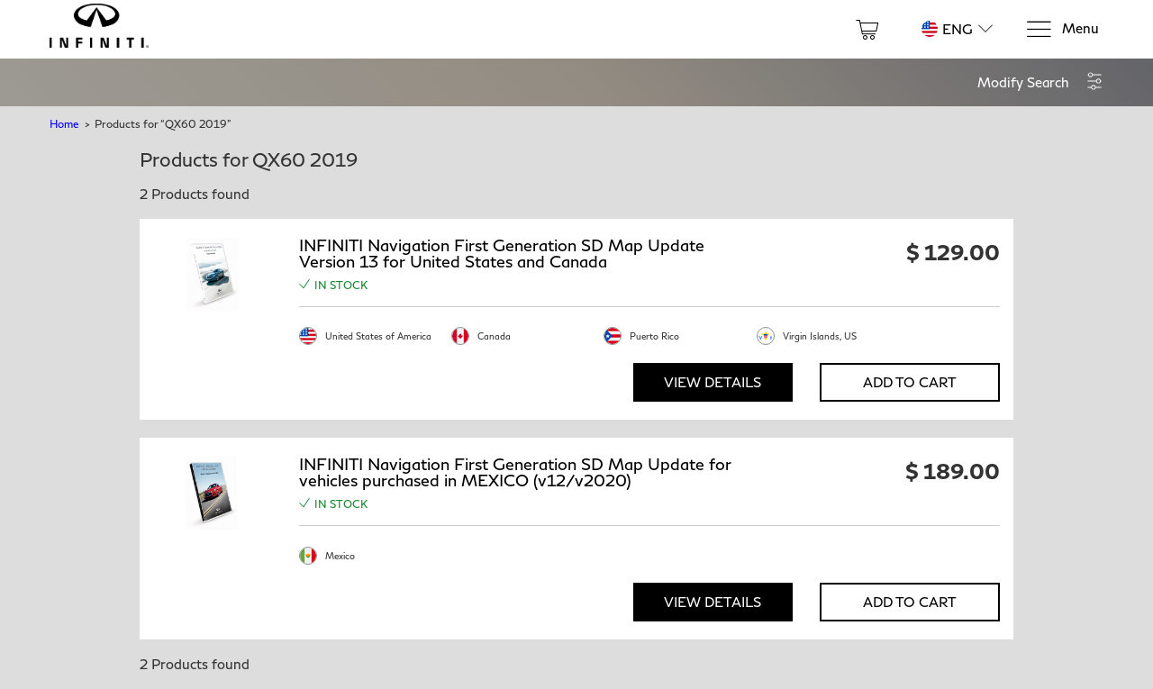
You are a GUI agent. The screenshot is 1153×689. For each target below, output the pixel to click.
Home (64, 124)
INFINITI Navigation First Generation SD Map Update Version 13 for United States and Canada (501, 253)
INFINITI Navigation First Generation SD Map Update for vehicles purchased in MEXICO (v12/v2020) (515, 472)
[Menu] (1062, 29)
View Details (712, 382)
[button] (1040, 82)
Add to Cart (910, 382)
